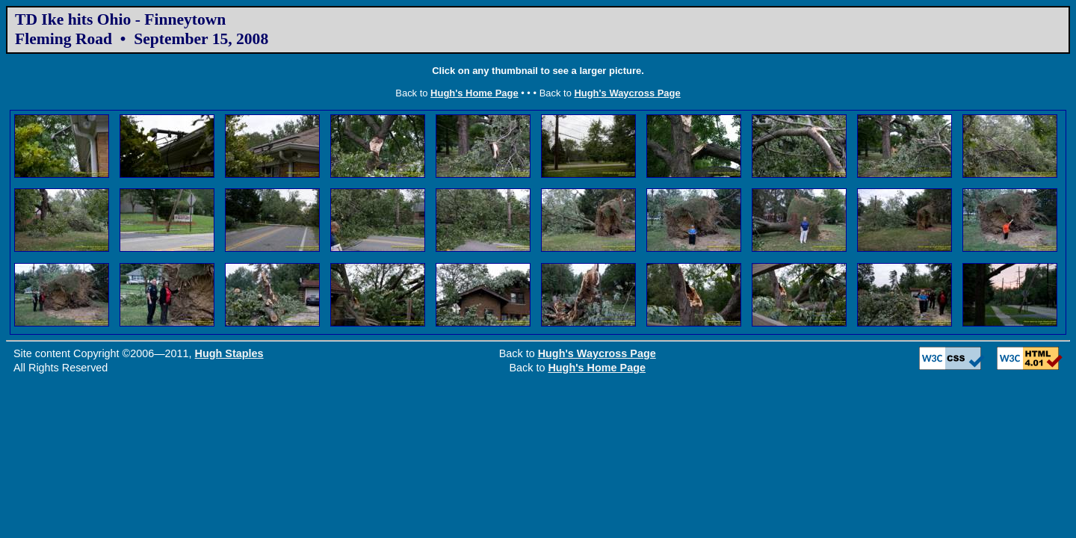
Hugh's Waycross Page (627, 93)
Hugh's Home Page (474, 93)
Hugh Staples (229, 353)
